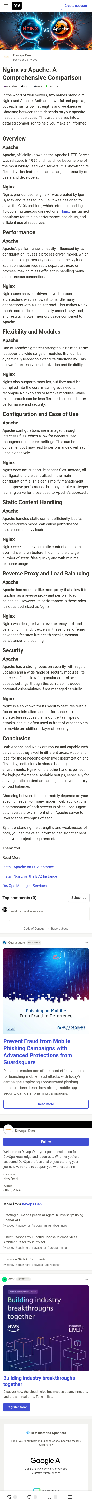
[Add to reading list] (52, 1497)
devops (52, 86)
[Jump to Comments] (32, 1497)
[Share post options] (84, 1497)
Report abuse (59, 928)
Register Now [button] (17, 1407)
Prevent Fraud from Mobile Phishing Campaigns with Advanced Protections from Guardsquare (37, 1052)
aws (38, 86)
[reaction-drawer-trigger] (12, 1497)
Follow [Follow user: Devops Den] (46, 1142)
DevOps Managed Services (24, 885)
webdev (11, 86)
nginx (26, 86)
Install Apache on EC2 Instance (28, 867)
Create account (75, 6)
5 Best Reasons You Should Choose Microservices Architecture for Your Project (45, 1242)
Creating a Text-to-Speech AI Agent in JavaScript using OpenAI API (45, 1220)
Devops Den (22, 55)
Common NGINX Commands (45, 1262)
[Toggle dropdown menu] (86, 942)
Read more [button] (46, 1104)
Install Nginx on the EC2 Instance (29, 876)
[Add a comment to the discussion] (49, 914)
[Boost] (70, 1497)
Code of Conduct (34, 928)
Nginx (65, 211)
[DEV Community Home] (17, 6)
